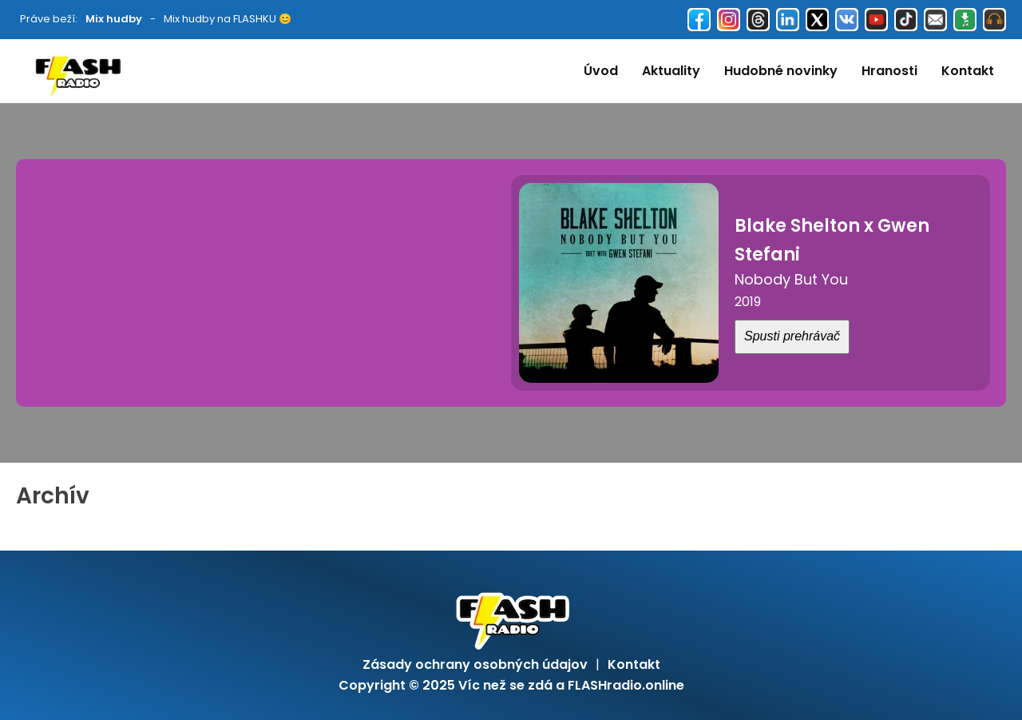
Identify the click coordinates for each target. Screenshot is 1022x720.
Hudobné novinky (781, 71)
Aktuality (671, 71)
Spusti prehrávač (792, 336)
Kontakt (967, 71)
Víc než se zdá (505, 685)
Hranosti (889, 71)
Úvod (601, 71)
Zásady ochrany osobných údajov (475, 664)
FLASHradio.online (626, 685)
